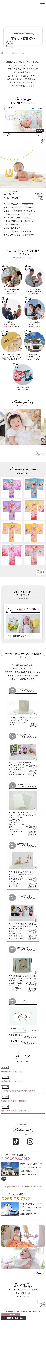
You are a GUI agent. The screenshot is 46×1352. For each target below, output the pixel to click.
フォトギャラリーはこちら (26, 457)
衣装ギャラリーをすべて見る (24, 575)
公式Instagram (30, 1150)
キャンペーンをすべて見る (30, 149)
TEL (17, 1170)
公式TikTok (15, 1150)
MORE (41, 1228)
